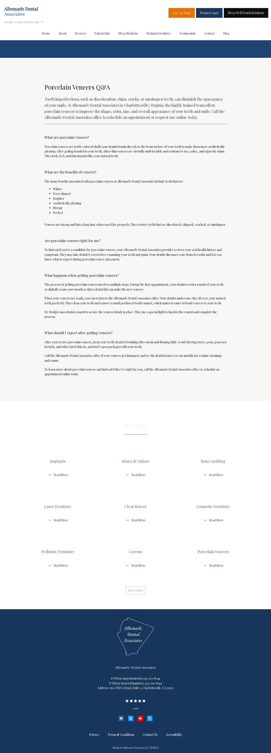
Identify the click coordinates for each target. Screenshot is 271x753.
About (62, 33)
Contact (209, 33)
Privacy (94, 735)
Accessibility (174, 735)
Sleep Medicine (128, 33)
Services (80, 33)
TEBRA (154, 747)
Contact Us (150, 735)
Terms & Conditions (121, 735)
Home (46, 33)
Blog (226, 33)
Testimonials (187, 33)
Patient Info (102, 33)
